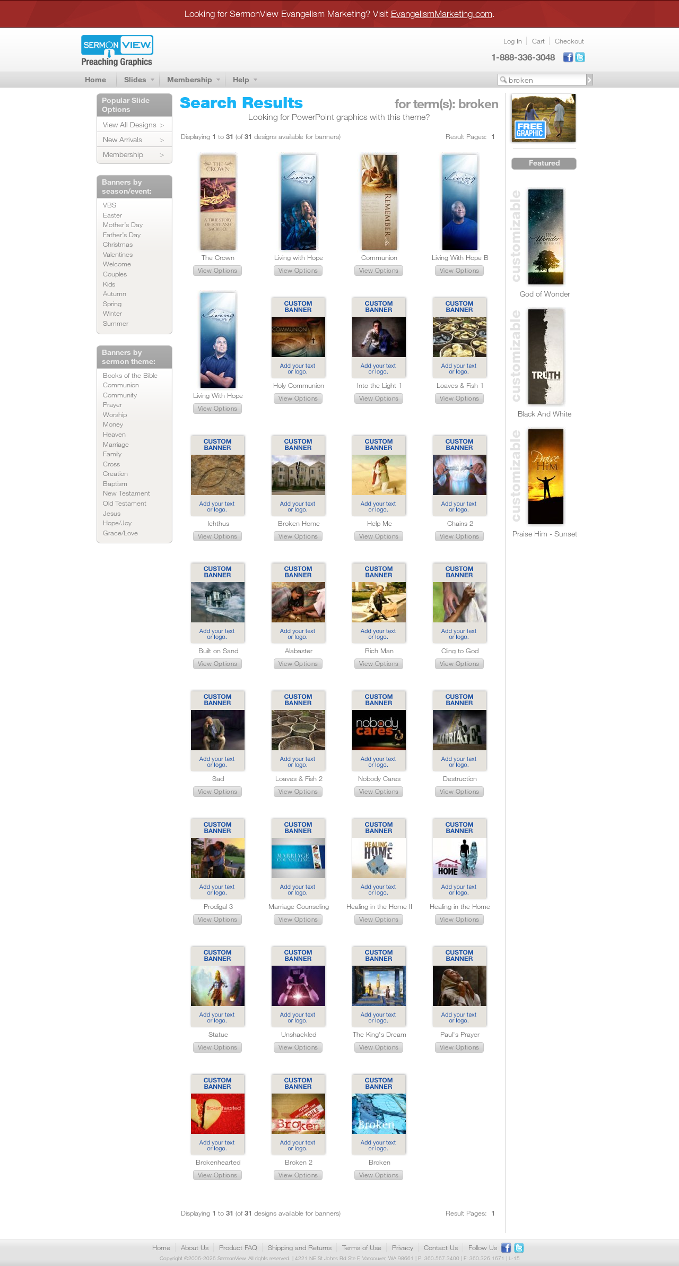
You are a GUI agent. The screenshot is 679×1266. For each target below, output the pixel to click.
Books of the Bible (130, 375)
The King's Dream (379, 1034)
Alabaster (298, 650)
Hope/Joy (117, 522)
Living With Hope (218, 395)
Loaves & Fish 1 (460, 385)
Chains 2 (460, 523)
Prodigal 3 (218, 906)
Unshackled (298, 1034)
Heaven (114, 434)
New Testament (126, 493)
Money (113, 424)
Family (112, 453)
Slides (135, 79)
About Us (194, 1247)
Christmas (118, 244)
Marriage (116, 444)
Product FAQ (238, 1247)
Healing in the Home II (379, 906)
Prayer (112, 404)
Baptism (115, 483)
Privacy (402, 1247)
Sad (218, 778)
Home (95, 79)
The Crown (218, 257)
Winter (112, 313)
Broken (379, 1162)
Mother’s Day (123, 224)
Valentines (118, 254)
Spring (112, 303)
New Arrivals (122, 139)
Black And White (544, 413)
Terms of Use (361, 1247)
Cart (538, 41)
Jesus (111, 513)
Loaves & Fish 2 (299, 778)
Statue (218, 1034)
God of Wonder (545, 293)
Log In (512, 41)
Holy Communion (298, 385)
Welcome (117, 263)
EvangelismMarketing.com (441, 13)
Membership (189, 79)
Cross (111, 463)
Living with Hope (298, 257)
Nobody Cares (379, 778)
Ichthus (218, 523)
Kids (109, 284)
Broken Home (299, 523)
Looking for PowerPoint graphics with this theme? (339, 117)
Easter (112, 215)
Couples (115, 274)
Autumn (114, 293)
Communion (121, 384)
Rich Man (379, 650)
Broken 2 (298, 1162)
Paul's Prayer (460, 1034)
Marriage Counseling (298, 906)
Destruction (460, 778)
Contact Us (441, 1247)
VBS (109, 205)
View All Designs (129, 124)
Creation (115, 473)
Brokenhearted (218, 1162)
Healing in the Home (460, 906)
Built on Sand (218, 650)
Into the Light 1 (379, 385)
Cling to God (459, 650)
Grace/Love (120, 532)
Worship (115, 414)
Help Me (379, 523)
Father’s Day (122, 234)
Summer (115, 323)
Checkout (569, 41)
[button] (217, 270)
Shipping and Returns (300, 1247)
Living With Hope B (460, 257)
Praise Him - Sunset (544, 533)
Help (241, 79)
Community (120, 395)
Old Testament (124, 503)
